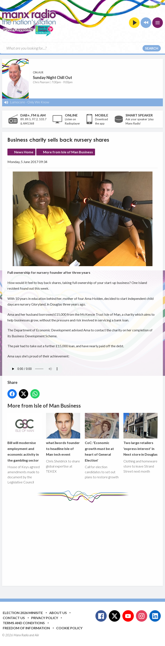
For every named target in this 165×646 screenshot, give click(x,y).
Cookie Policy (69, 628)
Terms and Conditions (24, 623)
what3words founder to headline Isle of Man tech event (63, 434)
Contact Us (14, 618)
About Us (58, 613)
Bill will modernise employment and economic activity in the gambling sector (24, 437)
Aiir (37, 635)
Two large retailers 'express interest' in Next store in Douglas (140, 434)
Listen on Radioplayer (72, 121)
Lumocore (17, 102)
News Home (23, 152)
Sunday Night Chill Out (52, 77)
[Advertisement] (86, 541)
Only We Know (38, 102)
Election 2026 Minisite (23, 613)
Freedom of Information (26, 628)
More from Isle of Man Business (68, 152)
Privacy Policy (44, 618)
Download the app (101, 121)
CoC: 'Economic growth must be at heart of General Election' (102, 437)
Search (151, 48)
